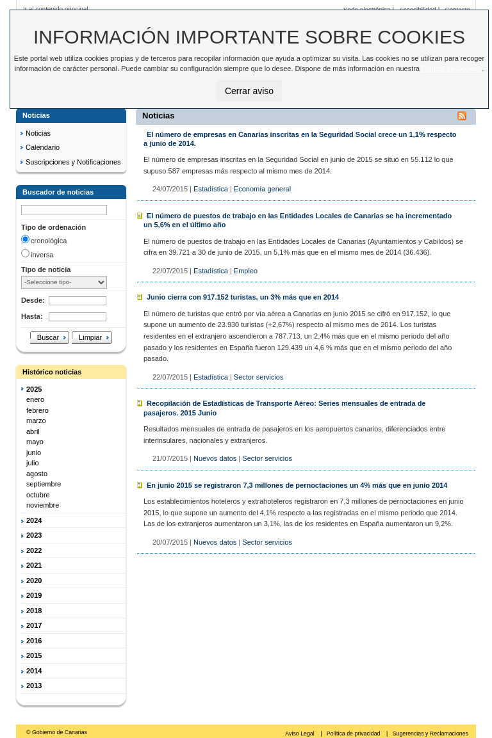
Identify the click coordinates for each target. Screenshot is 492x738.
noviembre (42, 505)
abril (33, 431)
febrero (37, 410)
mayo (35, 441)
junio (33, 452)
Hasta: (32, 316)
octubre (38, 495)
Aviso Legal (300, 733)
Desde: (33, 300)
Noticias (38, 133)
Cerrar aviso (249, 91)
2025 (34, 389)
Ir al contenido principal (55, 8)
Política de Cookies (452, 68)
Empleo (246, 271)
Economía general (262, 189)
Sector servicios (259, 377)
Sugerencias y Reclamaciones (430, 733)
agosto (36, 473)
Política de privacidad (354, 733)
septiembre (43, 484)
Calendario (43, 147)
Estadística (210, 189)
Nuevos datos (214, 458)
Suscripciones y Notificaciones (73, 162)
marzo (36, 420)
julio (32, 463)
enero (35, 399)
